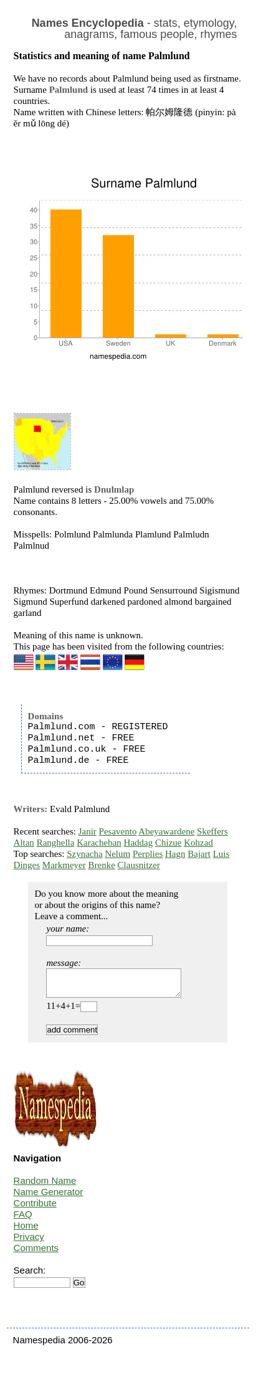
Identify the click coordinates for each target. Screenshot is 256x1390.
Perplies (148, 854)
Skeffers (212, 831)
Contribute (35, 1208)
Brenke (101, 865)
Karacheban (99, 843)
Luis (221, 854)
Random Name (45, 1186)
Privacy (29, 1242)
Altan (24, 843)
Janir (87, 831)
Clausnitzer (139, 865)
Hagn (175, 854)
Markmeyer (64, 865)
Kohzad (198, 843)
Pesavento (118, 831)
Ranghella (56, 843)
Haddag (138, 843)
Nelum (117, 854)
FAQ (23, 1219)
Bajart (199, 854)
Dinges (27, 865)
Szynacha (84, 854)
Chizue (168, 843)
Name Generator (48, 1197)
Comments (36, 1253)
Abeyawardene (166, 831)
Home (26, 1231)
